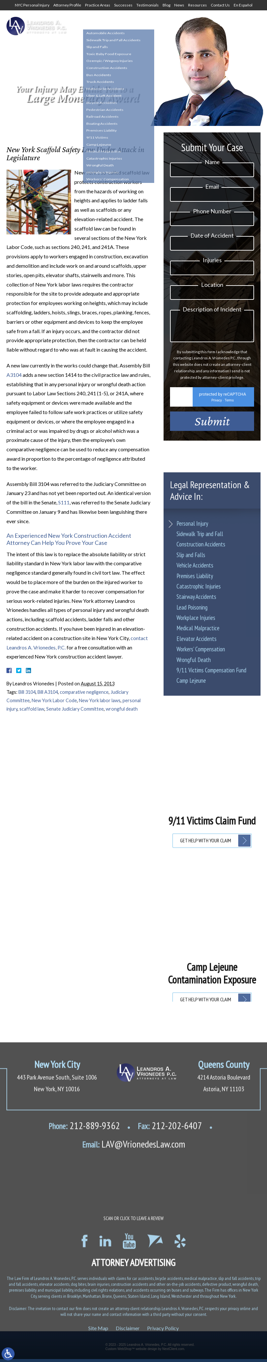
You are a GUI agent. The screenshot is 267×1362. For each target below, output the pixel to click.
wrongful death (122, 709)
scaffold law (31, 709)
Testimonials (147, 5)
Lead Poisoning (192, 737)
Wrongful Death (193, 790)
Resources (197, 5)
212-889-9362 (84, 1317)
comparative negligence (84, 692)
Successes (123, 5)
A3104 (14, 375)
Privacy (216, 404)
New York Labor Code (54, 700)
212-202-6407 (170, 1317)
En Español (243, 5)
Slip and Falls (190, 685)
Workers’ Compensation (200, 779)
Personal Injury (192, 654)
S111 (63, 502)
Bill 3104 (27, 692)
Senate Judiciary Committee (75, 709)
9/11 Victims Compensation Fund (211, 800)
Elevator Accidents (196, 769)
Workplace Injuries (195, 748)
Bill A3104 (47, 692)
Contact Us (220, 5)
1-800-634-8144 (147, 28)
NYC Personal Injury (32, 5)
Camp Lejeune (191, 811)
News (179, 5)
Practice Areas (97, 5)
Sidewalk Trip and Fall (199, 664)
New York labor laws (100, 700)
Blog (166, 5)
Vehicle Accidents (194, 695)
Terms (229, 404)
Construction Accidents (200, 675)
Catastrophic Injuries (198, 716)
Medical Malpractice (197, 758)
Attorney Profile (67, 5)
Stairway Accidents (196, 727)
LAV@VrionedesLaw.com (133, 1335)
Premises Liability (194, 706)
